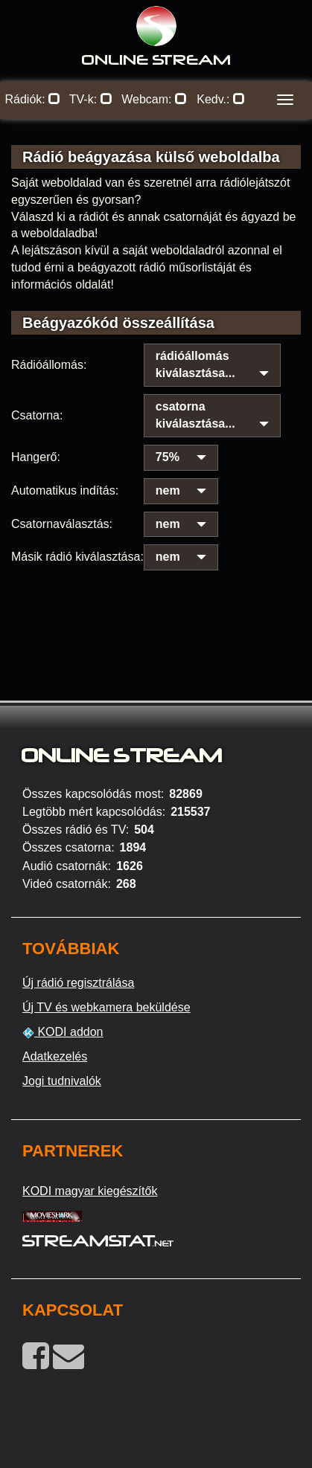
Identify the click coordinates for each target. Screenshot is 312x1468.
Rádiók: (33, 99)
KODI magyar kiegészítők (89, 1191)
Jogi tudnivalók (61, 1081)
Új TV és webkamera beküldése (106, 1007)
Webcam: (154, 99)
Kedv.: (221, 99)
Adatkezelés (54, 1056)
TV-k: (90, 99)
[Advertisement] (156, 598)
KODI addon (63, 1032)
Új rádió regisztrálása (78, 982)
